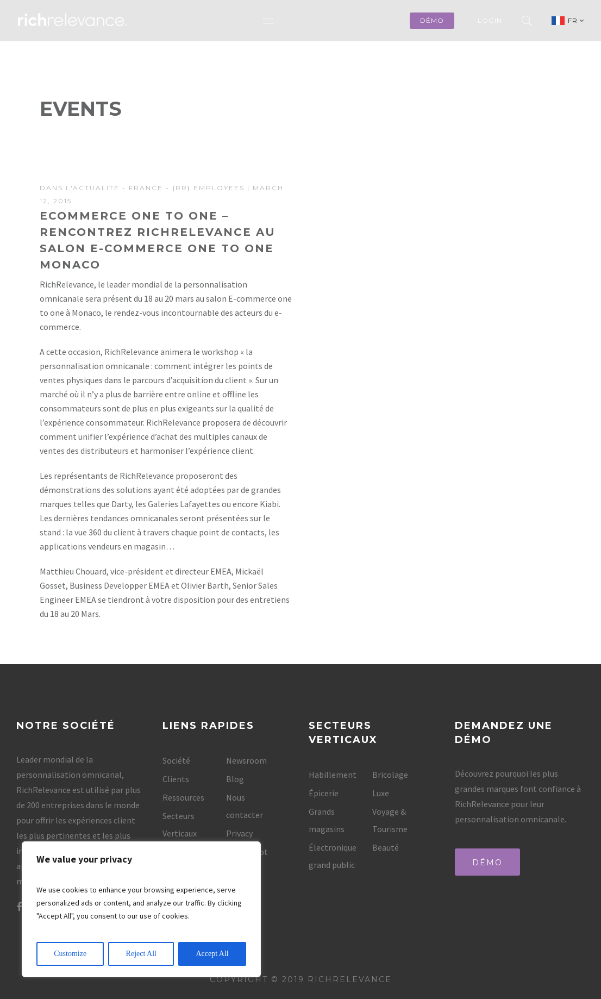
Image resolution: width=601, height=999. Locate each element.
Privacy (239, 833)
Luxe (380, 793)
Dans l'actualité (80, 188)
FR (576, 20)
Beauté (385, 847)
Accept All (212, 954)
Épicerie (324, 793)
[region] (141, 909)
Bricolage (390, 774)
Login (490, 20)
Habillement (332, 774)
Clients (175, 778)
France (146, 188)
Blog (235, 778)
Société (176, 760)
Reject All (141, 954)
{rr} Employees (208, 188)
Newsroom (246, 760)
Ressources (183, 797)
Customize (70, 954)
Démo (487, 862)
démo (432, 20)
